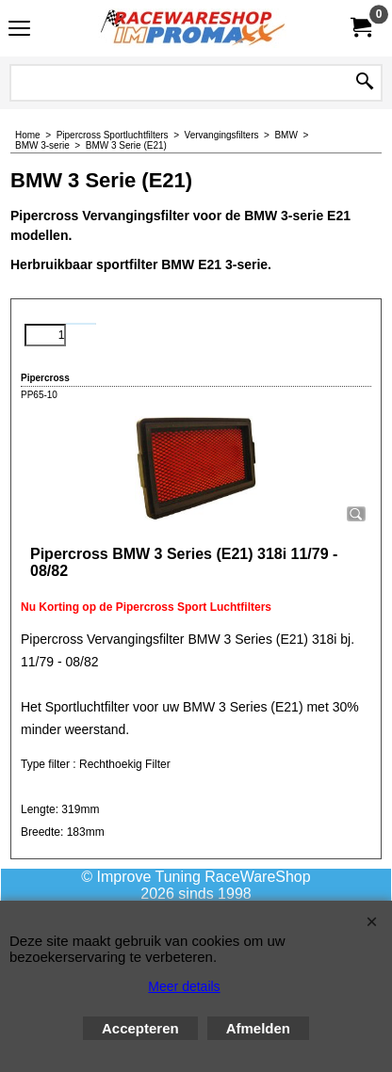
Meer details (184, 986)
